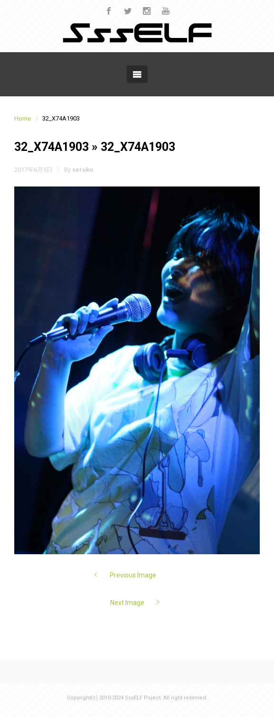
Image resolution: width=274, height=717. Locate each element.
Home (22, 118)
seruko (82, 169)
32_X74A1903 (51, 147)
